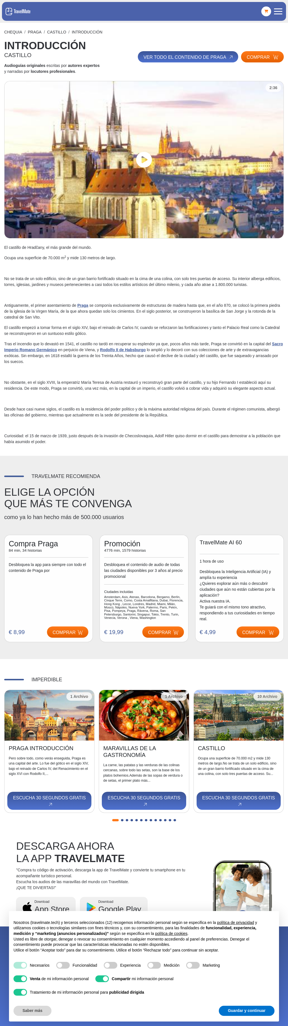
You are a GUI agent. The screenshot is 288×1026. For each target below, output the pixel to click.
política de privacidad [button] (235, 922)
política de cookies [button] (171, 933)
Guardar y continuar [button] (247, 1010)
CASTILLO (56, 32)
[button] (115, 820)
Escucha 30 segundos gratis (49, 801)
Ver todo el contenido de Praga (188, 57)
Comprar (262, 57)
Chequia (13, 32)
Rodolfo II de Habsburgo (123, 350)
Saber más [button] (32, 1010)
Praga (35, 32)
